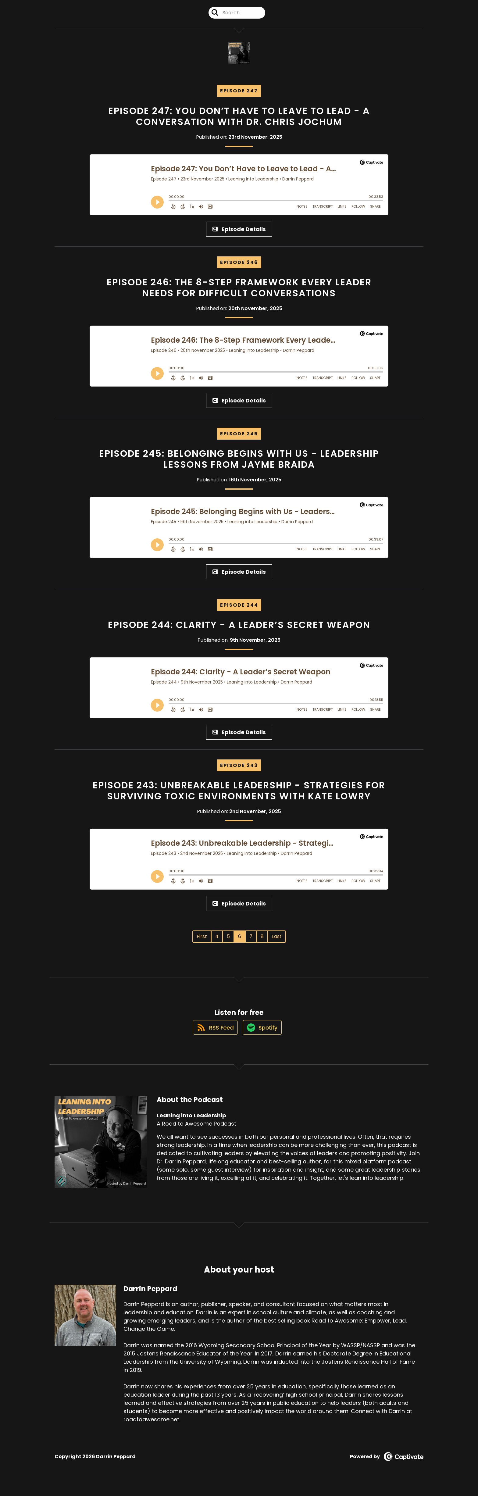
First (202, 941)
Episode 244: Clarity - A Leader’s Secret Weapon (239, 630)
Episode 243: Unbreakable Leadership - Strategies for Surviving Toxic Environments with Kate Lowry (239, 796)
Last (277, 941)
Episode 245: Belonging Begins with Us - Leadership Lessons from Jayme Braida (239, 464)
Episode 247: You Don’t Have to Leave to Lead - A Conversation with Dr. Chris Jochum (239, 121)
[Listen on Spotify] (262, 1038)
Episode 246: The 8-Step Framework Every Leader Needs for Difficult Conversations (239, 293)
